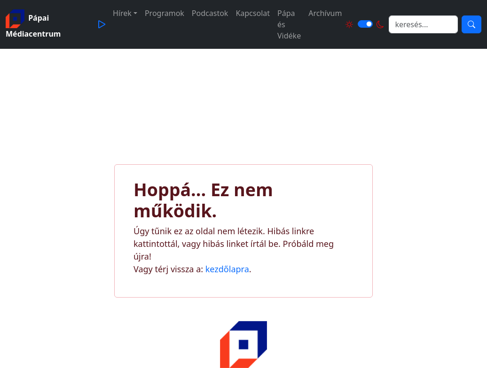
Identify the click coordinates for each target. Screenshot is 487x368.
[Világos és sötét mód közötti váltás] (365, 24)
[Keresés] (471, 24)
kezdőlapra (227, 269)
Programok (164, 13)
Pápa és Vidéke (289, 24)
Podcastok (210, 13)
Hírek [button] (122, 13)
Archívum (325, 13)
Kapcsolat (253, 13)
